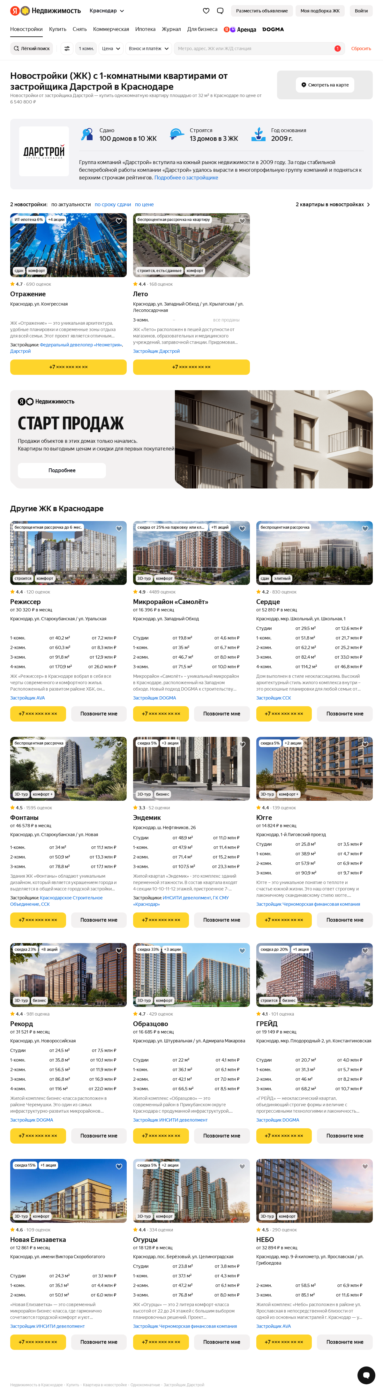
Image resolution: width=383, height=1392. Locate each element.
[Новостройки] (28, 29)
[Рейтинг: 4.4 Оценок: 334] (191, 1230)
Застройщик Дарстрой (156, 351)
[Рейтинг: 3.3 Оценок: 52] (191, 808)
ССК (45, 904)
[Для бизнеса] (202, 29)
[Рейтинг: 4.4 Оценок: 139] (314, 808)
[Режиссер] (68, 553)
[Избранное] (206, 11)
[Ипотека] (145, 29)
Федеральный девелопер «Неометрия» (81, 344)
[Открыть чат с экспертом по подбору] (366, 1375)
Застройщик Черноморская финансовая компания (308, 904)
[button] (220, 11)
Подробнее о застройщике (186, 178)
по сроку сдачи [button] (113, 204)
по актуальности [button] (71, 204)
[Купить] (58, 29)
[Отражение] (68, 245)
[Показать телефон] (68, 367)
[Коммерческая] (111, 29)
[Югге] (314, 769)
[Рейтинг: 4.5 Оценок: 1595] (68, 808)
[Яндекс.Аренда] (240, 29)
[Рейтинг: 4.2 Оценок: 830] (314, 592)
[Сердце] (314, 553)
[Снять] (80, 29)
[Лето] (191, 245)
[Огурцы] (191, 1191)
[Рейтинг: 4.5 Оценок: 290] (314, 1230)
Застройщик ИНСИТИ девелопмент (170, 1120)
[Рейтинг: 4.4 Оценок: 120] (68, 592)
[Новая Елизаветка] (68, 1191)
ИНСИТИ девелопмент (187, 897)
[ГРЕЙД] (314, 975)
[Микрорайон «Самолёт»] (191, 553)
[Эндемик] (191, 769)
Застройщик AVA (27, 697)
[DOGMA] (271, 29)
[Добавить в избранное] (119, 221)
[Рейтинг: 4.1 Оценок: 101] (314, 1014)
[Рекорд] (68, 975)
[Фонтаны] (68, 769)
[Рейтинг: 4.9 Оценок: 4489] (191, 592)
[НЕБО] (314, 1191)
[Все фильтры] (67, 48)
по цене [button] (144, 204)
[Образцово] (191, 975)
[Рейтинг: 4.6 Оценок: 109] (68, 1230)
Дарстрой (20, 351)
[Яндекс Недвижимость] (50, 11)
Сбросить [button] (361, 48)
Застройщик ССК (273, 697)
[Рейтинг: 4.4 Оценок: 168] (191, 284)
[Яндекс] (15, 11)
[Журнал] (171, 29)
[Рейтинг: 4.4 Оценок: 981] (68, 1014)
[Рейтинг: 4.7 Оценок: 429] (191, 1014)
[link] (361, 11)
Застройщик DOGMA (154, 697)
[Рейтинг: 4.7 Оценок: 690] (68, 284)
